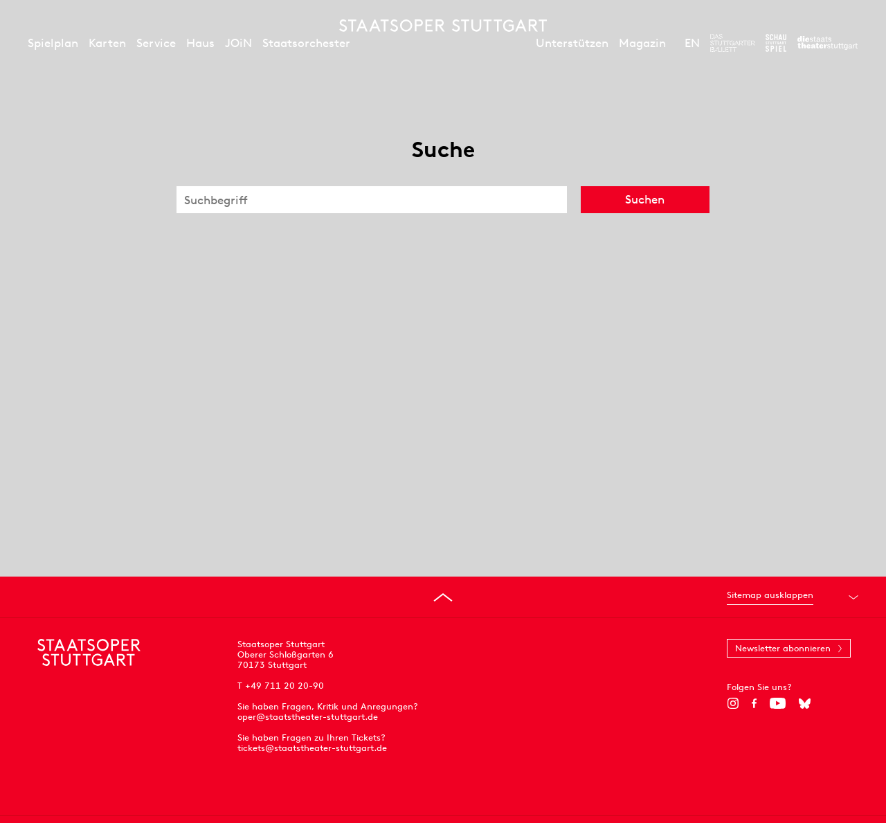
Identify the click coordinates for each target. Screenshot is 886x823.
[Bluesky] (805, 703)
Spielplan (53, 43)
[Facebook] (754, 703)
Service (156, 43)
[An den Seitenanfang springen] (443, 597)
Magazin (642, 43)
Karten (107, 43)
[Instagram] (733, 703)
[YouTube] (778, 703)
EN (692, 43)
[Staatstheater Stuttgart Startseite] (443, 25)
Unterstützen (572, 43)
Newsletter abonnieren (783, 648)
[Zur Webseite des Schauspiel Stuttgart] (776, 43)
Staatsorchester (306, 43)
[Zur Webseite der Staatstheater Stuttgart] (827, 43)
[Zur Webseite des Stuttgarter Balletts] (732, 43)
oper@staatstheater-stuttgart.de (307, 717)
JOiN (238, 43)
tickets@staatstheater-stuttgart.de (312, 748)
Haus (200, 43)
